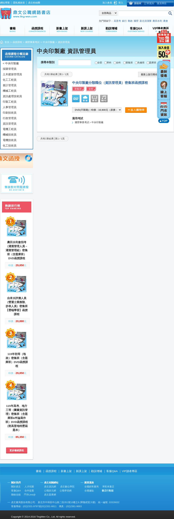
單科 (109, 62)
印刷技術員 (9, 112)
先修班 (141, 62)
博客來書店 (108, 486)
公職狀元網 (50, 490)
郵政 (130, 21)
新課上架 (81, 471)
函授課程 (17, 42)
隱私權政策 (19, 2)
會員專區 (161, 3)
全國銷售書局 (91, 486)
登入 (120, 2)
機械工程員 (9, 90)
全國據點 (89, 490)
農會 (165, 21)
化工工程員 (9, 79)
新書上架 (66, 471)
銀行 (124, 21)
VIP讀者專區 (129, 471)
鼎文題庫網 (50, 494)
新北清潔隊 (145, 21)
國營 (136, 21)
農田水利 (157, 21)
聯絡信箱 (16, 494)
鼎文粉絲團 (34, 2)
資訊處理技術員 (12, 96)
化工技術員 (9, 145)
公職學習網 (66, 490)
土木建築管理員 (12, 74)
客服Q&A (112, 471)
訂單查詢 (149, 3)
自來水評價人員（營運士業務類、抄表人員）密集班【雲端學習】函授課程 (17, 306)
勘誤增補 (96, 471)
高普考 (117, 21)
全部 (99, 62)
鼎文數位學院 (67, 486)
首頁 (7, 42)
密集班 (129, 62)
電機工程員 (9, 129)
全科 (118, 62)
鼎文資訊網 (50, 486)
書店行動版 (108, 490)
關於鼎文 (16, 486)
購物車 (137, 3)
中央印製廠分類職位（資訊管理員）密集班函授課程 (110, 83)
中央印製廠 (49, 42)
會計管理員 (9, 85)
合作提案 (29, 490)
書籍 (38, 471)
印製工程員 (9, 101)
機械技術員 (9, 134)
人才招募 (29, 486)
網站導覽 (5, 2)
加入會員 (107, 2)
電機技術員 (9, 140)
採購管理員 (9, 68)
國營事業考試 (32, 42)
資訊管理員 (9, 123)
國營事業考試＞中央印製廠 (89, 122)
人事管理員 (9, 107)
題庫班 (152, 62)
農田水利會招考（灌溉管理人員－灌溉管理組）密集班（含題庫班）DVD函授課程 (17, 250)
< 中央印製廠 (11, 63)
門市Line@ (30, 494)
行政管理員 (9, 118)
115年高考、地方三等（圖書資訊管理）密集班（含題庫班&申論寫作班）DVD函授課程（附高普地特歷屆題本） (16, 417)
